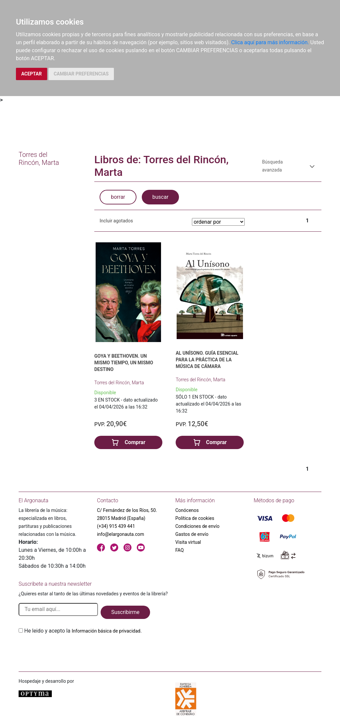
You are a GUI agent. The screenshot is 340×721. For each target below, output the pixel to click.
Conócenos (187, 510)
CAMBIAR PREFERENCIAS (81, 73)
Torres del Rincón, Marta (119, 382)
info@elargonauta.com (120, 534)
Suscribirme (125, 612)
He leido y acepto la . (83, 631)
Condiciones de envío (197, 526)
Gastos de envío (192, 534)
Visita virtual (188, 542)
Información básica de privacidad (106, 631)
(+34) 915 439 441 (116, 526)
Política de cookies (194, 518)
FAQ (179, 550)
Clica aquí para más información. (270, 42)
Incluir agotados (116, 220)
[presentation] (69, 650)
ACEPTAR (31, 73)
